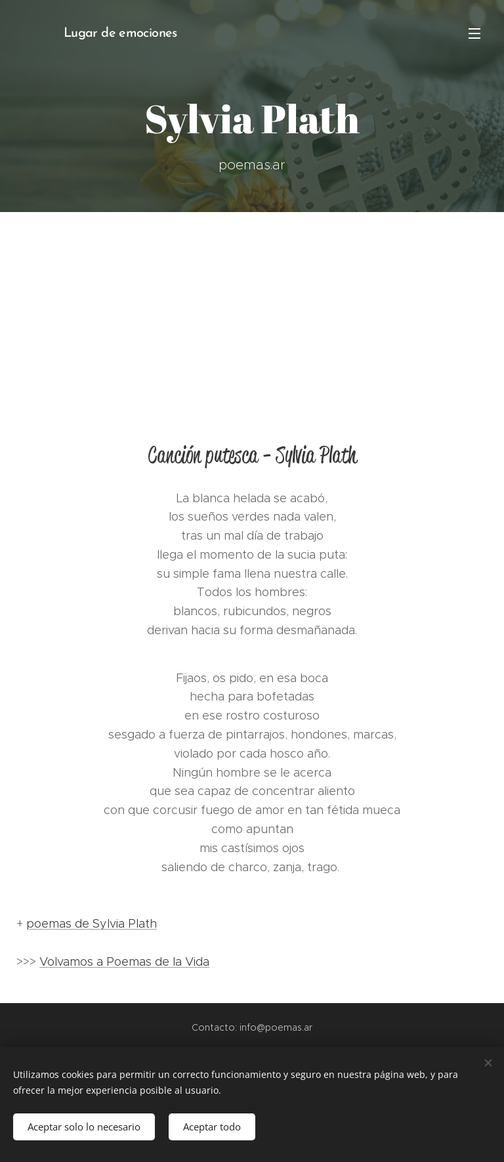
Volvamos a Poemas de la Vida (124, 962)
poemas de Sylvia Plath (91, 923)
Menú (474, 33)
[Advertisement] (252, 310)
